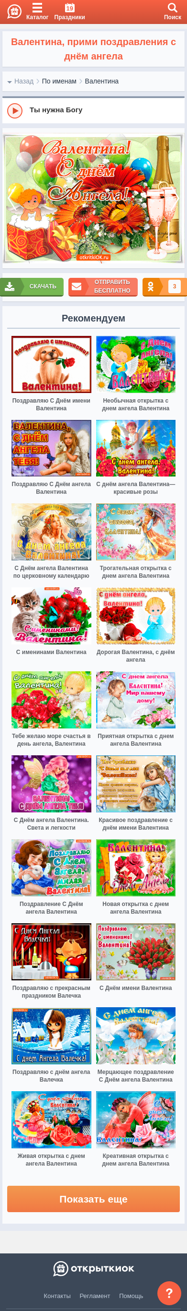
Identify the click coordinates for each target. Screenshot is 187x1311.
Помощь (131, 1295)
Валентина (102, 81)
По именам (59, 81)
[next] (175, 198)
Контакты (57, 1295)
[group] (93, 110)
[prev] (12, 198)
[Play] (14, 111)
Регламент (95, 1295)
